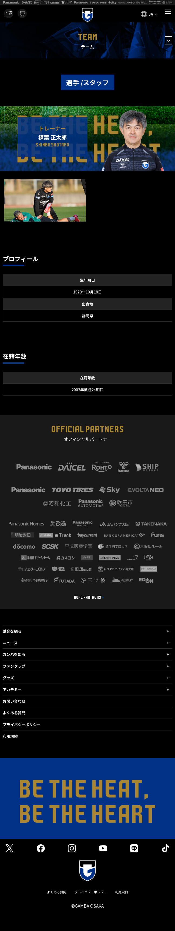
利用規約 (10, 736)
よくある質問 (14, 712)
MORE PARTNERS (87, 597)
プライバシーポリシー (22, 724)
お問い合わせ (14, 701)
